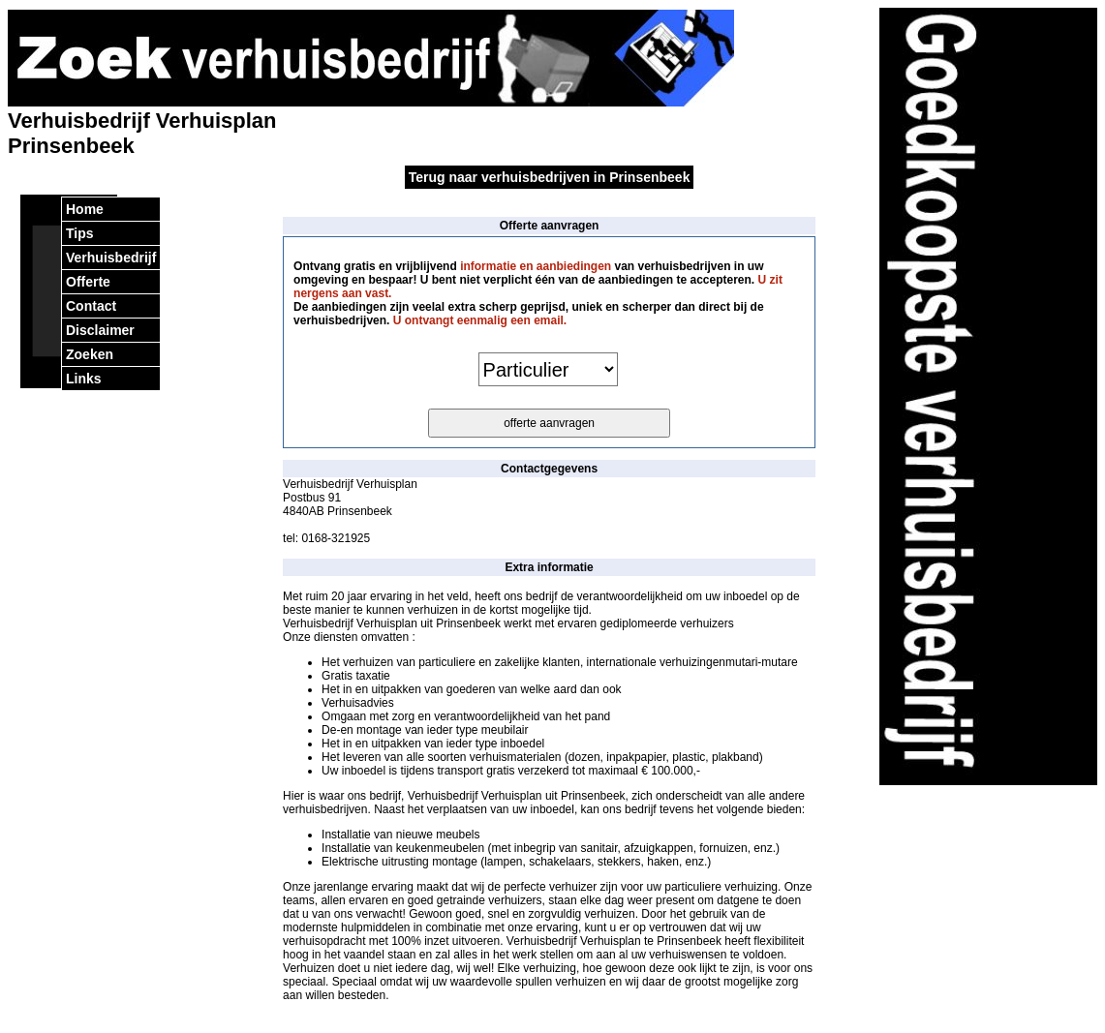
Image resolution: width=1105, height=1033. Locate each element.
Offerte (88, 281)
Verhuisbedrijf (111, 257)
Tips (80, 233)
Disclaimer (100, 330)
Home (85, 209)
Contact (91, 306)
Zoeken (89, 354)
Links (84, 378)
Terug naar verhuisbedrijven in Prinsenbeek (550, 177)
